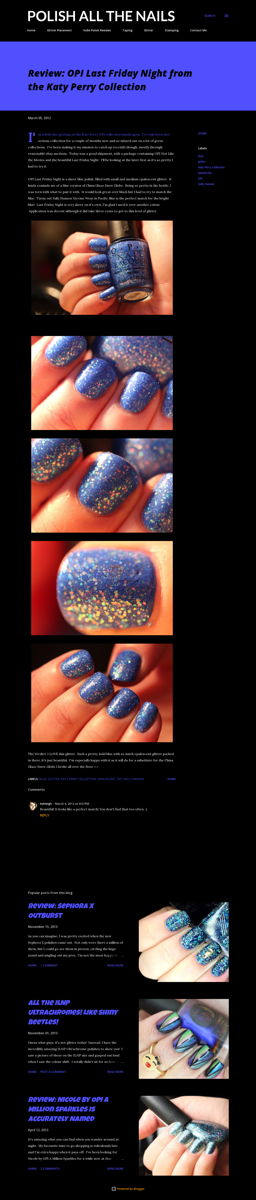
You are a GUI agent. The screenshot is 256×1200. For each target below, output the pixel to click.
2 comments (49, 1168)
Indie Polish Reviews (97, 30)
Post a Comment (53, 1072)
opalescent (205, 173)
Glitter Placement (59, 30)
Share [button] (202, 133)
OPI (200, 178)
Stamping (172, 30)
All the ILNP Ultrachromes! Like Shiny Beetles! (73, 1013)
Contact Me (198, 30)
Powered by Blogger (128, 1189)
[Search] (210, 16)
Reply (44, 815)
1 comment (49, 965)
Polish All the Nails (101, 15)
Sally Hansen (206, 184)
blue (200, 156)
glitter (202, 162)
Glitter (148, 30)
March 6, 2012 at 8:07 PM (72, 804)
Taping (127, 30)
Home (31, 30)
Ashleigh (46, 804)
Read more (115, 965)
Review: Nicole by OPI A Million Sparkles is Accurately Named (68, 1110)
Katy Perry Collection (211, 167)
